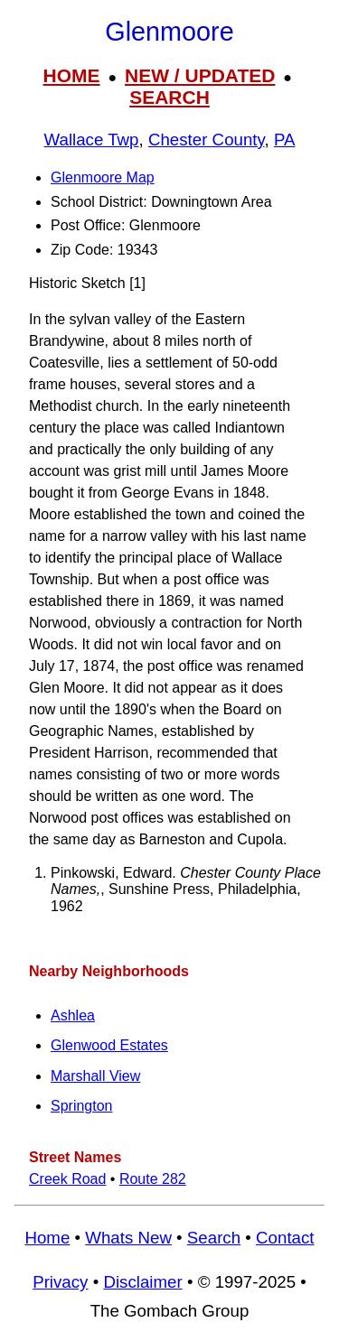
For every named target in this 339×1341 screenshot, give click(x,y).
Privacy (60, 1281)
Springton (82, 1105)
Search (213, 1237)
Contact (285, 1237)
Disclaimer (142, 1281)
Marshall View (95, 1076)
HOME (71, 75)
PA (285, 139)
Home (47, 1237)
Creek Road (67, 1179)
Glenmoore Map (103, 177)
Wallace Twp (91, 139)
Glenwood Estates (109, 1045)
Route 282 (152, 1179)
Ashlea (73, 1015)
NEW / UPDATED (200, 75)
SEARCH (169, 97)
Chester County (206, 139)
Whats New (128, 1237)
